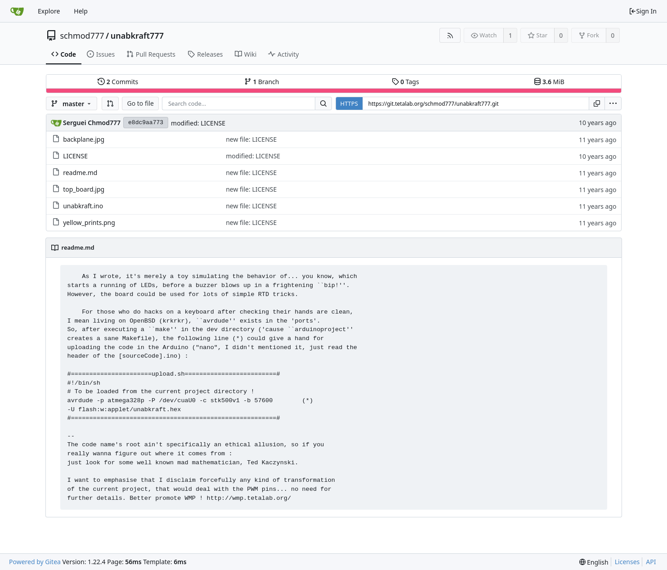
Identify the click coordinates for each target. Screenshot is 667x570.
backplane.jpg (83, 139)
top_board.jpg (83, 189)
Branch (261, 81)
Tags (405, 81)
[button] (110, 103)
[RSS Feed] (450, 35)
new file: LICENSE (251, 139)
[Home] (17, 11)
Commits (118, 81)
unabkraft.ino (83, 206)
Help (81, 11)
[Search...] (323, 103)
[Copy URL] (597, 103)
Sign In (643, 11)
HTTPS (349, 103)
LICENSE (75, 156)
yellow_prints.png (89, 222)
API (651, 561)
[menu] (613, 103)
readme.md (80, 172)
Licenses (627, 561)
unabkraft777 (137, 35)
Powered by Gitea (35, 561)
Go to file (140, 103)
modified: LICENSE (198, 123)
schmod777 (82, 35)
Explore (49, 11)
